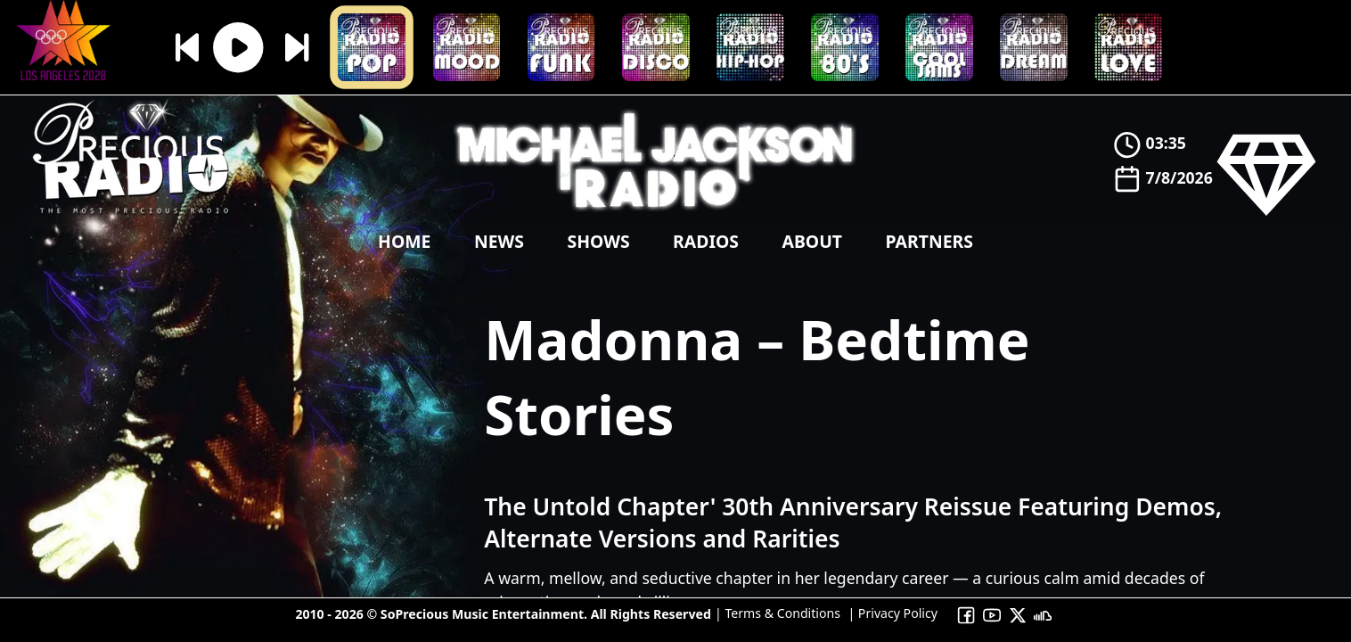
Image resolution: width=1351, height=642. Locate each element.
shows (598, 241)
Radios (706, 241)
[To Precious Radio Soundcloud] (1043, 613)
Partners (928, 241)
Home (404, 241)
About (812, 241)
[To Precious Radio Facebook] (966, 613)
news (499, 241)
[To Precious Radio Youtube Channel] (992, 613)
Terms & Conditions (781, 613)
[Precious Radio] (131, 217)
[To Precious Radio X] (1017, 613)
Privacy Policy (896, 613)
